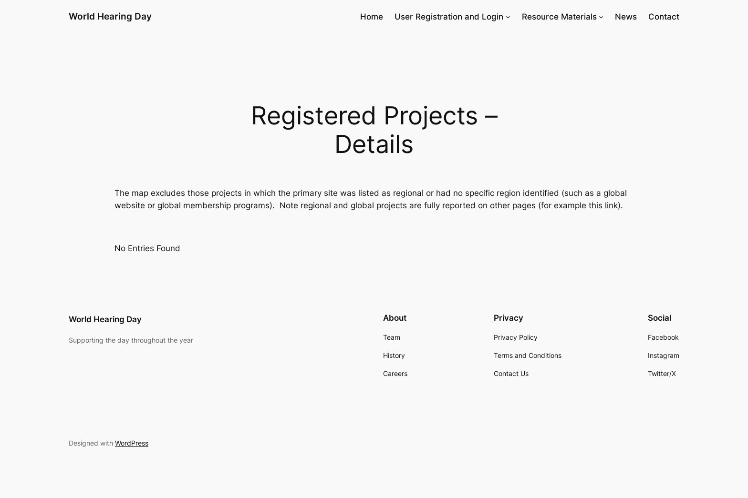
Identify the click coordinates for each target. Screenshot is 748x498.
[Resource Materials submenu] (601, 16)
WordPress (131, 443)
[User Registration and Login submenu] (508, 16)
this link (603, 205)
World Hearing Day (110, 16)
